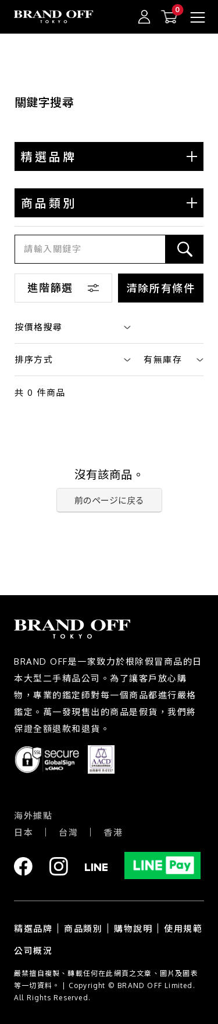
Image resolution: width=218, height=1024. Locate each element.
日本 (23, 832)
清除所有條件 (160, 288)
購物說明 (133, 928)
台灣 (68, 832)
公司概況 (33, 950)
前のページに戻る (109, 500)
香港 (113, 832)
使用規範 (183, 928)
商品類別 (83, 928)
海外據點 (33, 815)
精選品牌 (33, 928)
